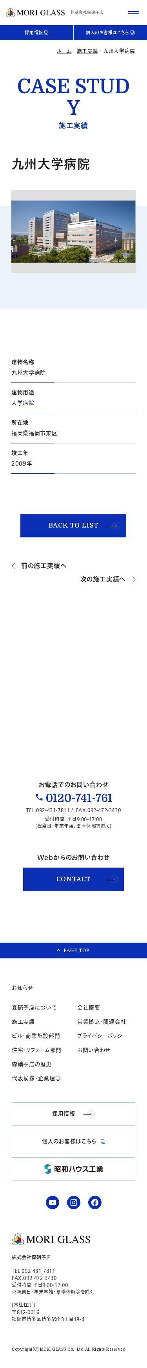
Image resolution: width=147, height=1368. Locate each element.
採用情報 (34, 32)
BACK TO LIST (85, 526)
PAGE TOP (77, 950)
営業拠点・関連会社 (101, 1022)
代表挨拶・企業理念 (36, 1078)
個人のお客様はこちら (107, 32)
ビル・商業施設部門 (36, 1036)
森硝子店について (34, 1008)
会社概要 (88, 1008)
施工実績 (87, 51)
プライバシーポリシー (102, 1036)
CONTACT (87, 879)
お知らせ (22, 988)
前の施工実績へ (39, 566)
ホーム (64, 51)
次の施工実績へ (108, 580)
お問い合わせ (94, 1050)
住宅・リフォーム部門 (37, 1050)
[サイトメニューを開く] (133, 12)
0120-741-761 (79, 798)
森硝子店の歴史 (32, 1064)
